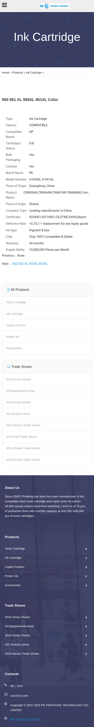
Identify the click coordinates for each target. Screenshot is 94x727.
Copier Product (15, 325)
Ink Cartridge (34, 72)
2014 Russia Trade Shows (23, 459)
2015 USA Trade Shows (21, 436)
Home (5, 72)
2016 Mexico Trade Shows (23, 425)
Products (17, 72)
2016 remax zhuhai (18, 379)
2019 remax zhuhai (18, 402)
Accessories (14, 348)
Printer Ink (12, 336)
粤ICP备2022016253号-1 (26, 719)
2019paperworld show (20, 390)
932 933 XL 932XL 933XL (29, 263)
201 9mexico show (18, 413)
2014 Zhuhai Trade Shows (23, 448)
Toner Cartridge (16, 302)
